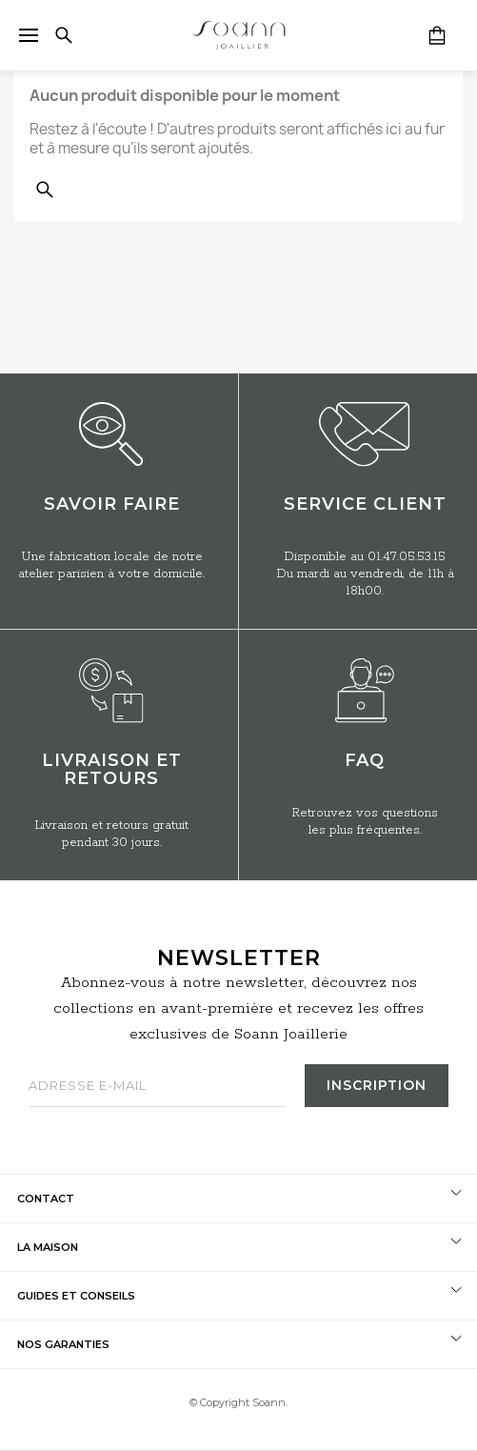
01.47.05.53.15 (407, 557)
